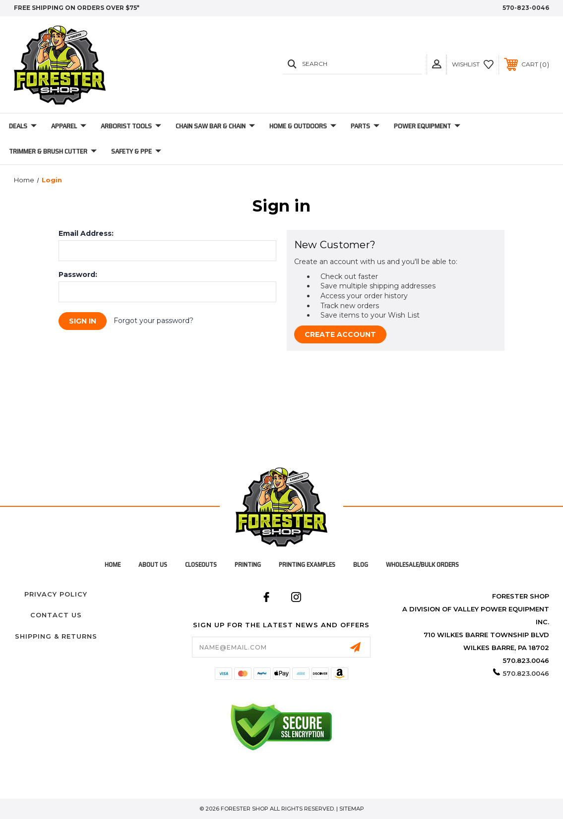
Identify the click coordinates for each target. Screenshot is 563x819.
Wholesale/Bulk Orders (422, 564)
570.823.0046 (526, 673)
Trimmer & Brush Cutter (53, 151)
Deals (23, 125)
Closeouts (201, 564)
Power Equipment (427, 125)
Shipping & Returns (56, 636)
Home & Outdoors (302, 125)
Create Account (340, 334)
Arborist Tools (131, 125)
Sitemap (351, 808)
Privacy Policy (55, 594)
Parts (365, 125)
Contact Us (56, 615)
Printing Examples (307, 564)
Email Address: (86, 233)
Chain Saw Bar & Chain (215, 125)
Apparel (68, 125)
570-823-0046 (525, 7)
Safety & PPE (136, 151)
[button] (436, 64)
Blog (360, 564)
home (113, 564)
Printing (248, 564)
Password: (78, 274)
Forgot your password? (153, 320)
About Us (152, 564)
